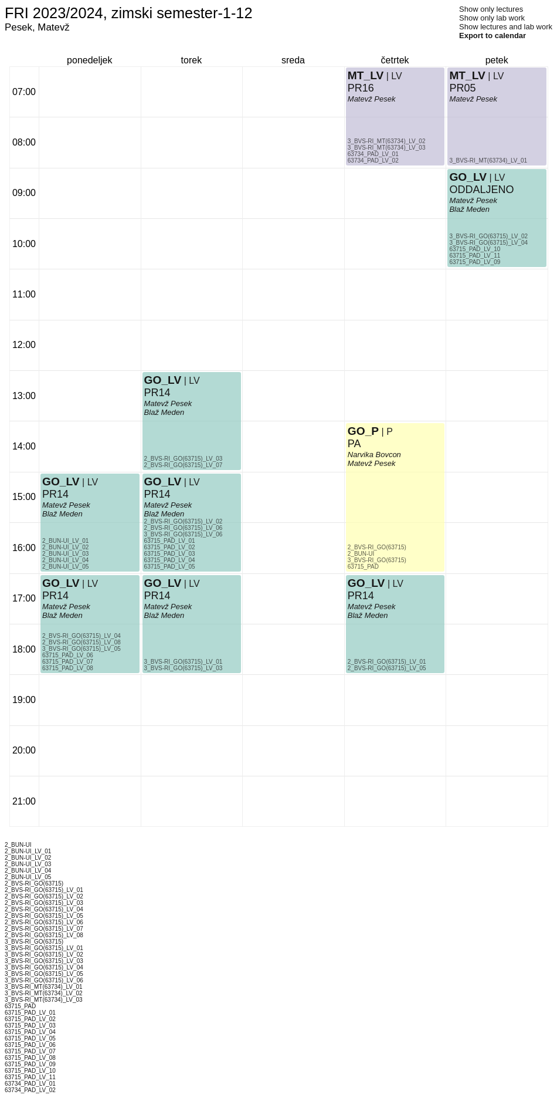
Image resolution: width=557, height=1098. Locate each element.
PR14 (55, 596)
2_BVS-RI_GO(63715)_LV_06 (183, 528)
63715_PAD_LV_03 (169, 553)
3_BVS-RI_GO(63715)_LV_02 (488, 236)
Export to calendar (492, 35)
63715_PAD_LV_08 (67, 668)
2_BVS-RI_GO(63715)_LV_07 (183, 465)
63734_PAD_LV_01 (373, 154)
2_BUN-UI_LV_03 (65, 553)
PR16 (361, 88)
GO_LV (61, 583)
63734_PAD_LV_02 (373, 160)
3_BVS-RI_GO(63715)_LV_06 (183, 534)
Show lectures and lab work (505, 26)
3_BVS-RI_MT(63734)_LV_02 (387, 141)
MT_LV (365, 75)
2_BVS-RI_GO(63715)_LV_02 (183, 521)
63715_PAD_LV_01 (169, 541)
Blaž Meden (62, 615)
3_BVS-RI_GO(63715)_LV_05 (81, 649)
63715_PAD (363, 566)
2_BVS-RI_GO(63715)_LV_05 (387, 668)
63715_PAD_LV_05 (169, 566)
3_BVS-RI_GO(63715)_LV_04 (488, 242)
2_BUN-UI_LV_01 (65, 541)
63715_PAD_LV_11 (474, 255)
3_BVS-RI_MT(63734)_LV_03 (387, 147)
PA (354, 444)
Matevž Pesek (66, 606)
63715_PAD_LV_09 (474, 262)
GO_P (363, 431)
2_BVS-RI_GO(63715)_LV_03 (183, 458)
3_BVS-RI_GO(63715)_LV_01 (183, 661)
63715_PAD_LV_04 (169, 560)
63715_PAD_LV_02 (169, 547)
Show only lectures (491, 9)
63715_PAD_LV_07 (67, 661)
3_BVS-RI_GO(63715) (377, 560)
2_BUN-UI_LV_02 (65, 547)
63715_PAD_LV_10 (474, 249)
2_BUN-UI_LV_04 (65, 560)
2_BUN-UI (361, 553)
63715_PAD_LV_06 (67, 655)
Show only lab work (492, 17)
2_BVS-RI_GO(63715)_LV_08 (81, 642)
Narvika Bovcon (374, 454)
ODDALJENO (481, 189)
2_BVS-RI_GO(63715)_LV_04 (81, 636)
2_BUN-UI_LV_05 (65, 566)
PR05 (462, 88)
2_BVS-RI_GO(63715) (377, 547)
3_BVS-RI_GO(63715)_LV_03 (183, 668)
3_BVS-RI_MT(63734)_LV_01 (488, 160)
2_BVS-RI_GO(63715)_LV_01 (387, 661)
